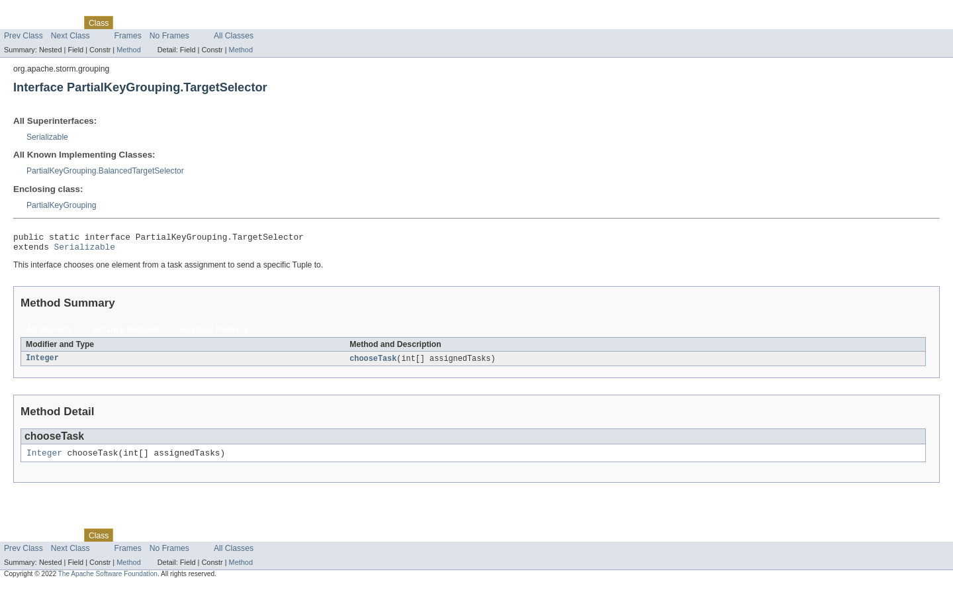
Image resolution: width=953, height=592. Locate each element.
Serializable (47, 137)
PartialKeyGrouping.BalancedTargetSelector (105, 170)
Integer (42, 363)
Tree (151, 22)
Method (128, 50)
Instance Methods (126, 333)
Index (226, 22)
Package (61, 22)
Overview (21, 22)
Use (127, 22)
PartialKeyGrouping (61, 205)
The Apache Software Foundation (108, 580)
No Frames (169, 35)
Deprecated (188, 22)
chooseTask (372, 363)
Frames (128, 35)
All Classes (233, 35)
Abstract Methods (215, 333)
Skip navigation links (36, 11)
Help (252, 22)
